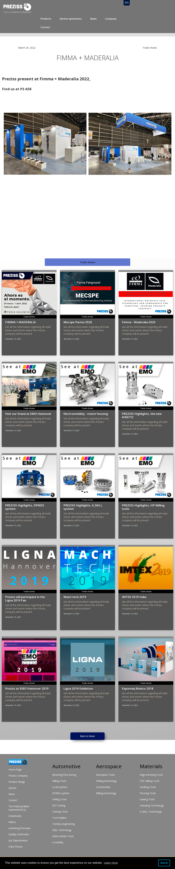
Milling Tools (59, 781)
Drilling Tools (59, 799)
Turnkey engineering (63, 824)
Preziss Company (18, 775)
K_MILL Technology (151, 811)
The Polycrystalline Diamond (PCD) (19, 808)
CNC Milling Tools (149, 781)
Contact (45, 27)
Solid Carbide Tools (63, 836)
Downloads (15, 815)
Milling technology (106, 793)
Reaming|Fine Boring (64, 774)
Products (46, 18)
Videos (12, 822)
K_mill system (59, 787)
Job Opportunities (18, 840)
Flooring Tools (148, 793)
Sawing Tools (147, 799)
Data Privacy (16, 846)
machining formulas (19, 828)
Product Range (17, 781)
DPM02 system (60, 793)
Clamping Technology (152, 805)
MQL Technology (61, 830)
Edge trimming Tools (151, 774)
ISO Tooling (58, 805)
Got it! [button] (164, 862)
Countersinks (103, 787)
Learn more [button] (111, 862)
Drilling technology (106, 781)
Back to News (87, 736)
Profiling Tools (148, 787)
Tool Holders (59, 817)
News (93, 18)
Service (12, 788)
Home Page (15, 769)
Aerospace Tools (105, 774)
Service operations (71, 18)
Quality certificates (19, 834)
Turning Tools (60, 811)
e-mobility (57, 842)
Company (111, 18)
